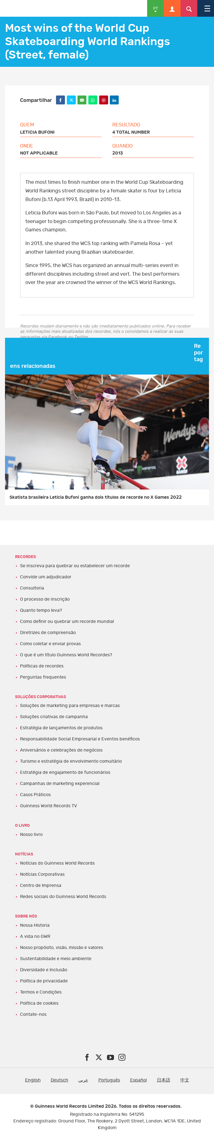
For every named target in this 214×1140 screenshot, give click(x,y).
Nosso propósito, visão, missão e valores (61, 947)
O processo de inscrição (45, 599)
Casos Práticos (35, 794)
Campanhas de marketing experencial (59, 783)
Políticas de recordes (42, 666)
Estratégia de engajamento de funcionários (65, 772)
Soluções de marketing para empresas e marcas (70, 705)
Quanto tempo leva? (41, 610)
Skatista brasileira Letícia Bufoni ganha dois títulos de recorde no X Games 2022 (95, 497)
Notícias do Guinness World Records (57, 863)
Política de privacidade (44, 981)
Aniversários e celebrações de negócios (61, 750)
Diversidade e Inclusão (43, 970)
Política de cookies (39, 1003)
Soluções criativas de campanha (54, 717)
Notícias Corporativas (42, 874)
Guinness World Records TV (48, 806)
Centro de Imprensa (40, 885)
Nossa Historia (35, 925)
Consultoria (32, 588)
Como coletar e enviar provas (50, 644)
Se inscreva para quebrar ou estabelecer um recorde (75, 566)
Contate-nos (33, 1014)
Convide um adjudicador (45, 577)
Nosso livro (31, 834)
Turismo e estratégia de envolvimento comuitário (71, 761)
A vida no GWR (35, 936)
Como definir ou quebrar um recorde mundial (67, 621)
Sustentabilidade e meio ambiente (55, 958)
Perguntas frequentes (43, 677)
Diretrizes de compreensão (48, 632)
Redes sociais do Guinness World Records (63, 896)
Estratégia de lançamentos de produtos (61, 728)
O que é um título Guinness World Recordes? (66, 655)
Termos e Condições (41, 992)
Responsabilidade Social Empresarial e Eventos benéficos (80, 739)
